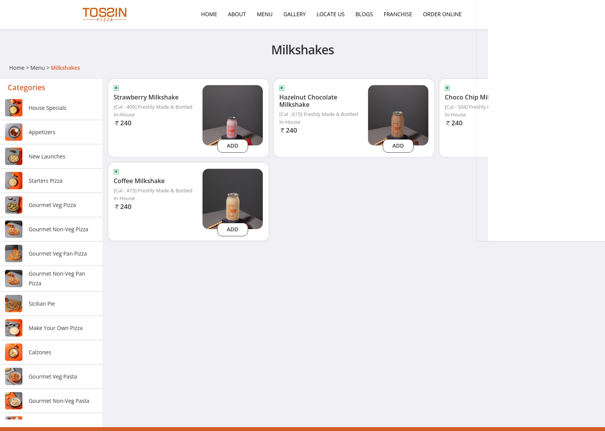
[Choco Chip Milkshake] (564, 114)
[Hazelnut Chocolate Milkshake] (398, 114)
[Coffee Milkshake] (233, 198)
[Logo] (106, 14)
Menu (37, 67)
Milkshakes (65, 67)
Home (17, 67)
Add (232, 145)
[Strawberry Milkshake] (233, 114)
